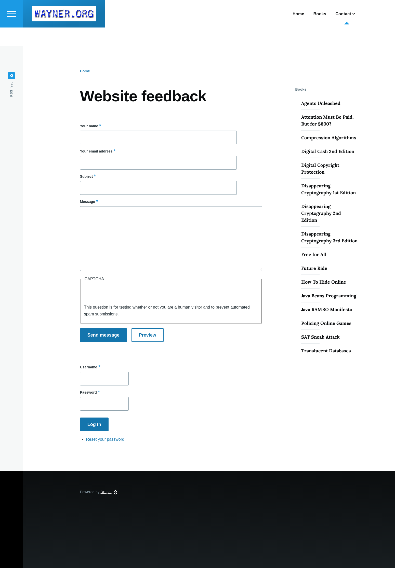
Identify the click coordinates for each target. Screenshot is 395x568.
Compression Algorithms (328, 138)
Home (85, 71)
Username (88, 367)
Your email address (96, 151)
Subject (86, 177)
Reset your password (105, 439)
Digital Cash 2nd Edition (327, 152)
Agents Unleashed (320, 103)
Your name (89, 126)
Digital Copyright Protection (320, 168)
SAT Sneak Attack (320, 337)
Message (87, 202)
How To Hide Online (323, 282)
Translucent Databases (326, 351)
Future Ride (314, 268)
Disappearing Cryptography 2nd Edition (321, 213)
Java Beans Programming (328, 296)
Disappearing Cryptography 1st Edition (328, 189)
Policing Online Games (326, 323)
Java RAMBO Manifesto (326, 310)
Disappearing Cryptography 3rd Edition (329, 237)
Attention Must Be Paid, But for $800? (327, 120)
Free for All (313, 255)
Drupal (106, 492)
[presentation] (123, 294)
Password (88, 393)
